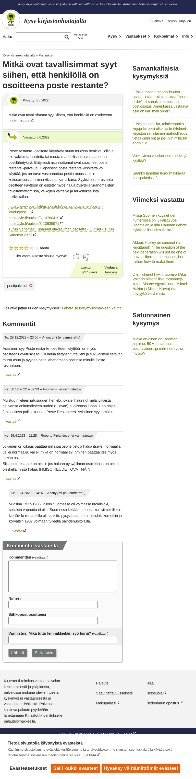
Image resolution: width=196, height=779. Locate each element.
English (171, 21)
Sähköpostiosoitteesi (27, 614)
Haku (7, 36)
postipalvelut (17, 285)
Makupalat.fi (106, 703)
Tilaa (150, 683)
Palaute (102, 683)
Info (185, 36)
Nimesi (14, 598)
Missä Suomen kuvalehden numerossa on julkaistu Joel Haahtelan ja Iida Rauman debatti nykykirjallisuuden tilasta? (159, 222)
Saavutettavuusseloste (114, 693)
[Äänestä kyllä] (76, 256)
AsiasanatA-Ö (80, 36)
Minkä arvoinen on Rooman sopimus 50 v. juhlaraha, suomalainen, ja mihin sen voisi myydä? (157, 346)
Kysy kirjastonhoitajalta (19, 55)
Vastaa (11, 375)
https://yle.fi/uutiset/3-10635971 (33, 223)
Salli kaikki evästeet (75, 768)
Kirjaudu (185, 21)
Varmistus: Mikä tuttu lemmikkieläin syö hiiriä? (49, 633)
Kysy (112, 36)
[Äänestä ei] (86, 257)
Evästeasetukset (28, 768)
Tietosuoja (154, 693)
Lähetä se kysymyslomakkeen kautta (91, 308)
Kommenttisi (19, 557)
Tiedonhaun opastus (162, 703)
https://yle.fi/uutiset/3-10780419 (33, 218)
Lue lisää (89, 756)
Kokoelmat (164, 36)
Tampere (110, 272)
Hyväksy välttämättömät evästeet (141, 768)
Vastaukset (135, 36)
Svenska (156, 21)
